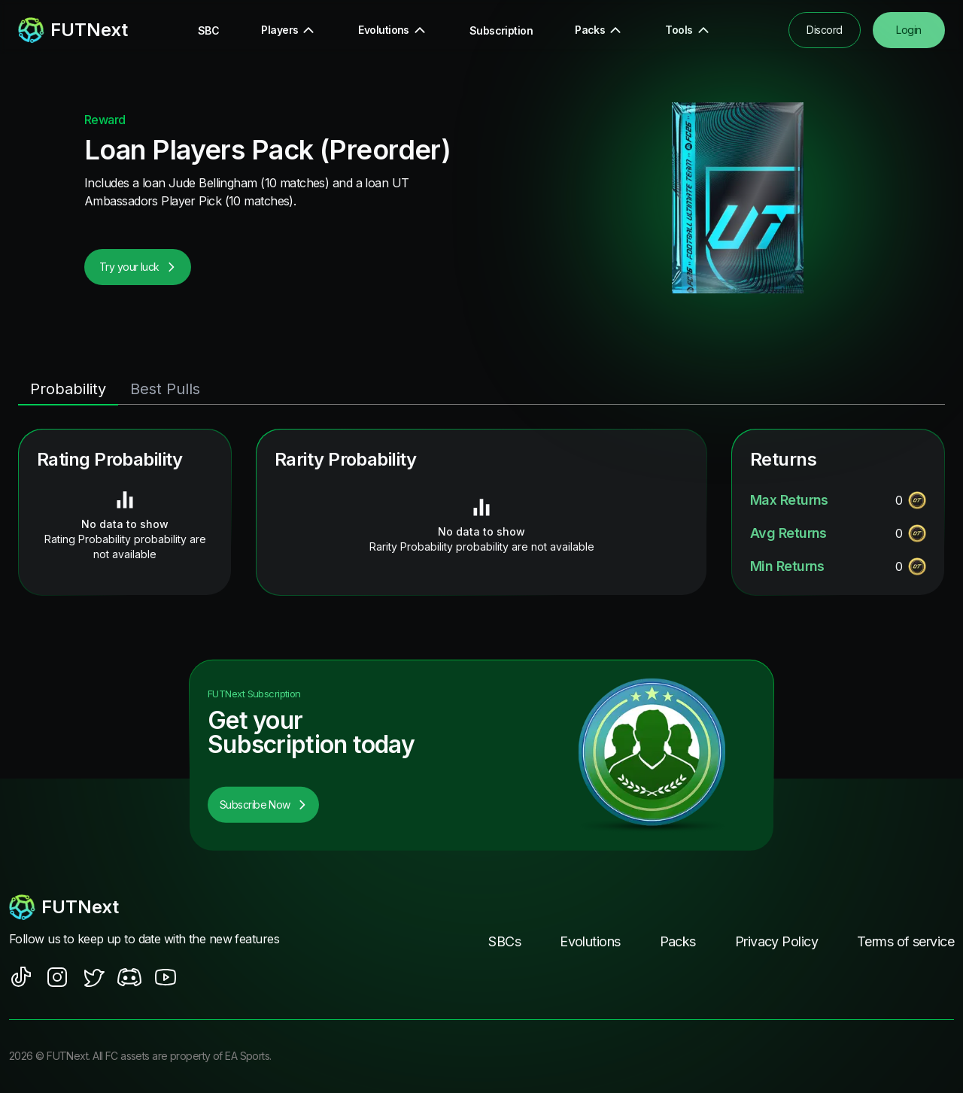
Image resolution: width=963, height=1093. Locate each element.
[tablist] (481, 390)
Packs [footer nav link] (678, 941)
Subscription (501, 30)
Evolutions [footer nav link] (590, 941)
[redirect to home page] (73, 30)
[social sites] (21, 977)
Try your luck (137, 266)
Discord (824, 29)
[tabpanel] (481, 512)
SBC (208, 30)
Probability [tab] (68, 389)
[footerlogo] (151, 907)
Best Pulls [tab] (165, 389)
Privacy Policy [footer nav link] (776, 941)
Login (908, 29)
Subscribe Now (263, 804)
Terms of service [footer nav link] (905, 941)
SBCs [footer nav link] (504, 941)
